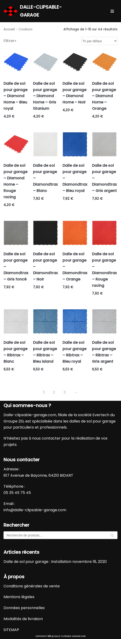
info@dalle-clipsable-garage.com (35, 510)
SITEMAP (11, 629)
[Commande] (99, 41)
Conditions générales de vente (32, 586)
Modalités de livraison (23, 618)
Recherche (112, 536)
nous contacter (46, 438)
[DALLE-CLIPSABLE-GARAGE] (40, 11)
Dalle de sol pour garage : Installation (37, 561)
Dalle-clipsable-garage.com (30, 415)
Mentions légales (19, 597)
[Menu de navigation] (112, 11)
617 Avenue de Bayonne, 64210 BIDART (38, 475)
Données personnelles (24, 608)
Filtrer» (10, 40)
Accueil (9, 29)
